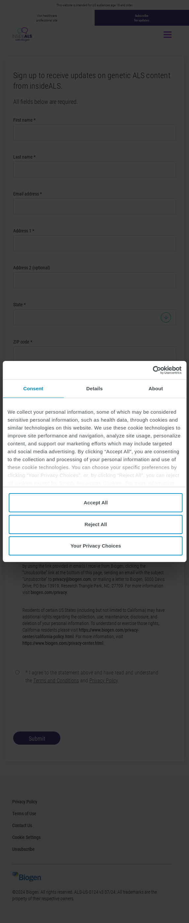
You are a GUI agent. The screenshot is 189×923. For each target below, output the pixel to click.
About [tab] (155, 388)
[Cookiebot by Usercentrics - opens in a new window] (152, 370)
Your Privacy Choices (96, 546)
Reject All (95, 524)
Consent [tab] (33, 388)
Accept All (96, 502)
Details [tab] (94, 388)
